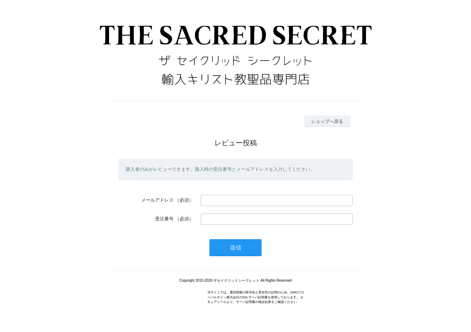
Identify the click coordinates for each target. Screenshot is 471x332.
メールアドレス (157, 200)
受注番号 (164, 218)
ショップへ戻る (327, 121)
